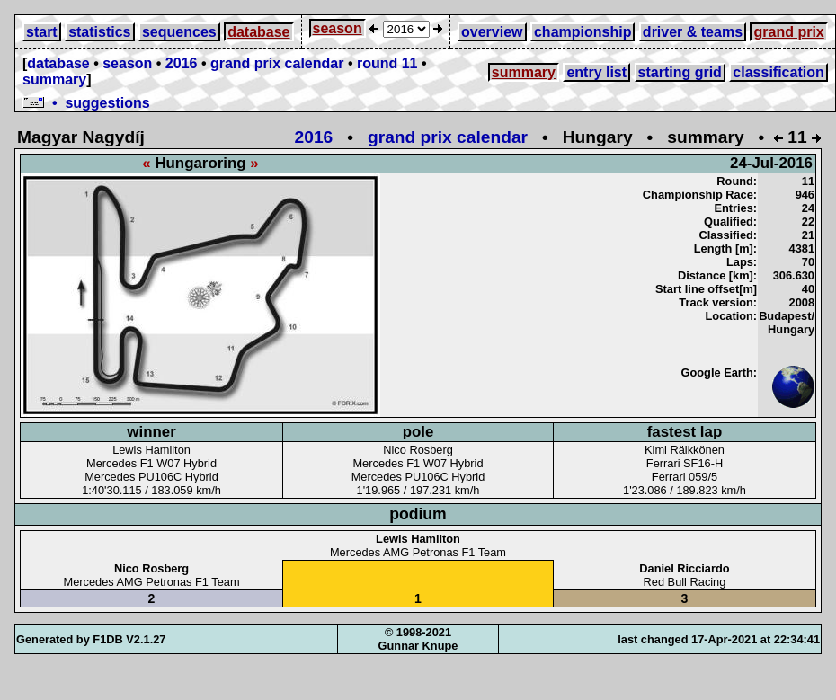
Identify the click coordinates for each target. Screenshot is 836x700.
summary (54, 79)
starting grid (680, 72)
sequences (179, 32)
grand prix (788, 32)
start (42, 32)
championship (582, 32)
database (258, 32)
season (337, 28)
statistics (99, 32)
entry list (596, 72)
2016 (181, 63)
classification (778, 72)
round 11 (387, 63)
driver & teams (693, 32)
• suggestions (86, 103)
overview (491, 32)
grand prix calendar (277, 63)
